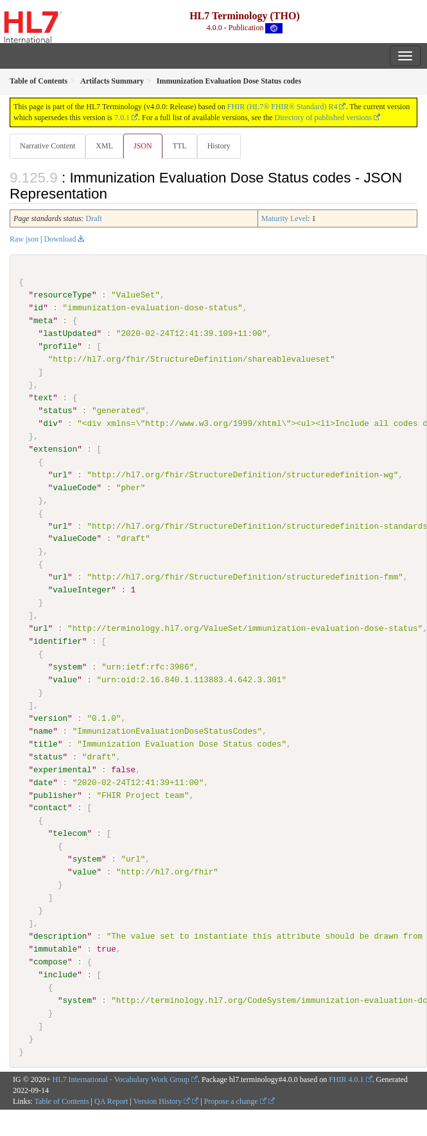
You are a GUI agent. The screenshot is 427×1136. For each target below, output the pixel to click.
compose (50, 961)
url (60, 474)
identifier (57, 641)
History (219, 145)
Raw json (24, 239)
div (50, 423)
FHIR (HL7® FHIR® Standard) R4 (282, 106)
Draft (94, 218)
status (57, 410)
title (45, 743)
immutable (55, 948)
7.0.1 (122, 117)
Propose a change (235, 1100)
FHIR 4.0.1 (346, 1079)
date (43, 782)
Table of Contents (61, 1100)
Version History (162, 1100)
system (67, 667)
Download (60, 239)
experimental (62, 769)
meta (43, 320)
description (60, 935)
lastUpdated (69, 333)
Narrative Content (47, 145)
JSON (143, 145)
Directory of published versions (323, 117)
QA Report (111, 1100)
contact (50, 807)
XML (104, 145)
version (50, 717)
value (65, 679)
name (43, 730)
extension (55, 449)
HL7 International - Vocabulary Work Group (121, 1079)
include (60, 974)
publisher (55, 795)
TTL (180, 145)
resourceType (62, 295)
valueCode (74, 487)
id (38, 308)
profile (60, 346)
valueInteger (82, 590)
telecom (70, 833)
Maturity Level (284, 218)
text (43, 398)
